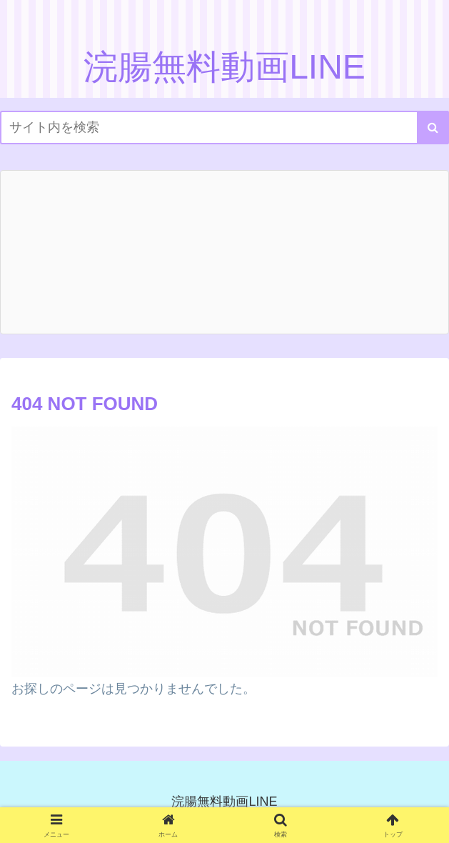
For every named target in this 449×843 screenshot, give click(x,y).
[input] (224, 127)
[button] (433, 127)
